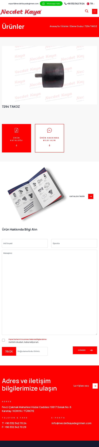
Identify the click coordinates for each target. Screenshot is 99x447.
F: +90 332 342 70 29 (14, 427)
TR (90, 3)
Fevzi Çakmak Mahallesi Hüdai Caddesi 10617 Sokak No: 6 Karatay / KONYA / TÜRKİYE (36, 409)
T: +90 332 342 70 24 (14, 423)
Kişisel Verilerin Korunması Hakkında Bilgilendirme (28, 339)
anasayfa (55, 26)
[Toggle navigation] (94, 11)
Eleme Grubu (76, 26)
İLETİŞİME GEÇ (85, 386)
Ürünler (64, 26)
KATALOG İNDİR (81, 196)
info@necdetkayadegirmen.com (71, 423)
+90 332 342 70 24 (74, 3)
